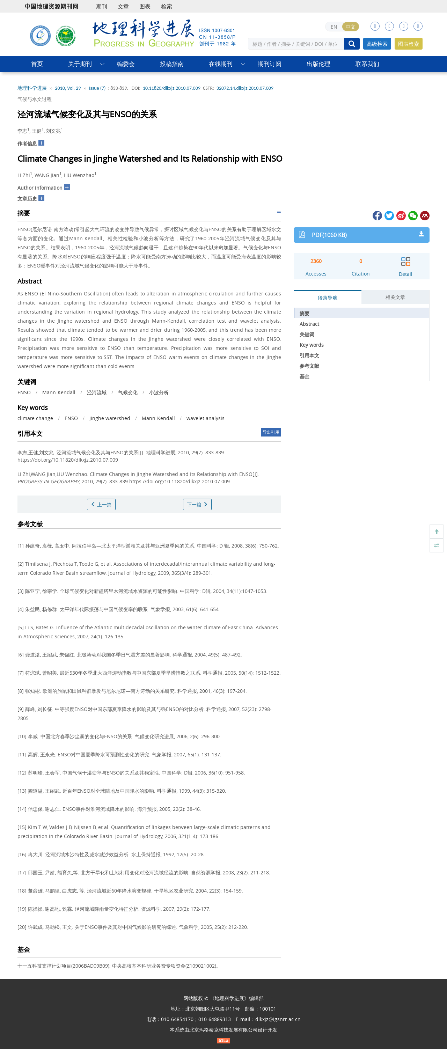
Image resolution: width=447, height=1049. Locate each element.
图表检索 (408, 43)
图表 (145, 6)
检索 (166, 6)
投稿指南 (172, 64)
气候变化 (128, 392)
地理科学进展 (32, 88)
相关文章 (395, 297)
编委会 (126, 64)
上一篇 (101, 504)
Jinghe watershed (109, 418)
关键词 (307, 334)
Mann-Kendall (58, 392)
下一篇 (197, 504)
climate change (35, 418)
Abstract (309, 324)
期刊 (101, 6)
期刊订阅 (269, 64)
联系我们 (367, 64)
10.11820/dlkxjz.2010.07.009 (171, 88)
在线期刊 (221, 64)
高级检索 (377, 43)
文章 (123, 6)
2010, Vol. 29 (68, 88)
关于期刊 (80, 64)
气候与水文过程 (34, 99)
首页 (37, 64)
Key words (312, 345)
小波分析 (159, 392)
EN (334, 26)
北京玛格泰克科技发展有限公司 (223, 1029)
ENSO (24, 392)
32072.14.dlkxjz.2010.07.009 (245, 88)
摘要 (304, 313)
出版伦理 (318, 64)
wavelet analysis (205, 418)
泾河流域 (97, 392)
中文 (351, 26)
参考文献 (309, 365)
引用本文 (309, 355)
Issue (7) (97, 88)
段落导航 (327, 297)
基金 (304, 376)
